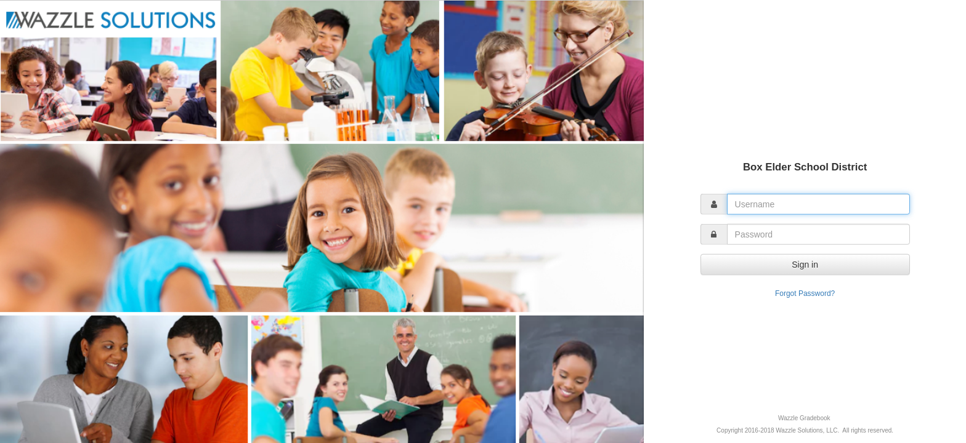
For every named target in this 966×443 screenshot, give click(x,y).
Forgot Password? (805, 293)
